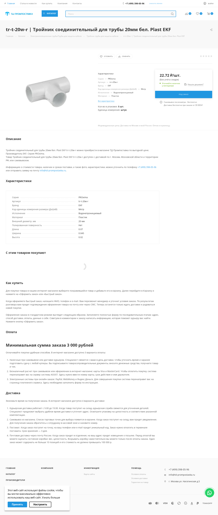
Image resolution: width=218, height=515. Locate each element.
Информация (91, 468)
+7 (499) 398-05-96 (147, 167)
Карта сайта (89, 474)
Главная (10, 468)
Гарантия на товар (139, 482)
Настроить (40, 504)
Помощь (136, 468)
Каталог (10, 474)
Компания (47, 468)
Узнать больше (51, 497)
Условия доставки (139, 478)
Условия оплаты (138, 474)
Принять (17, 504)
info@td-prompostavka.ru (53, 170)
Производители (15, 480)
